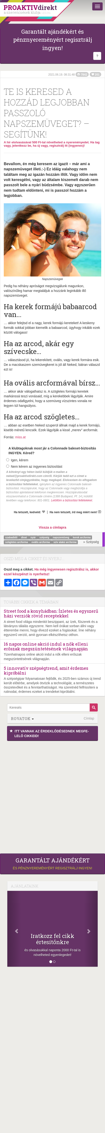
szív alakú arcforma (65, 542)
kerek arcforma (82, 537)
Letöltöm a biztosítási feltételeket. (72, 500)
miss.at (20, 437)
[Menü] (97, 6)
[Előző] (14, 929)
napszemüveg (61, 537)
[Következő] (91, 929)
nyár (33, 537)
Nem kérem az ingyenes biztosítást (34, 466)
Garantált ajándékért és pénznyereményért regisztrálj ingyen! (52, 40)
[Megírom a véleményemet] (99, 511)
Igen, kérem (17, 460)
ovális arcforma (41, 542)
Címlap (89, 718)
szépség (44, 537)
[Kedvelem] (43, 511)
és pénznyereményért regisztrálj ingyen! (52, 863)
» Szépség (91, 542)
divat (24, 537)
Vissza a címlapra (52, 527)
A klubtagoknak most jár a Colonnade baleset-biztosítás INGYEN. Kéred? (52, 450)
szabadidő (11, 537)
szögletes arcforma (17, 542)
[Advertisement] (52, 796)
